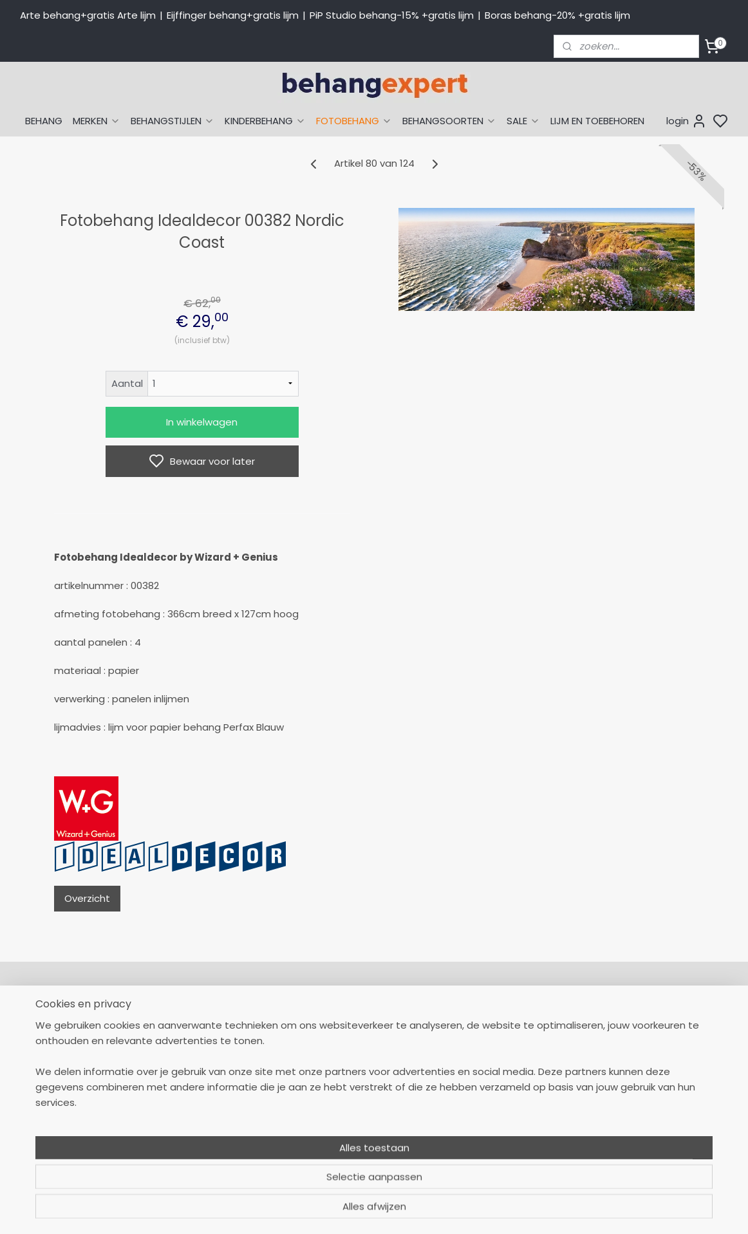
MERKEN (96, 120)
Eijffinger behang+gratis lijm (233, 15)
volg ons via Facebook (662, 1079)
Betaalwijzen (337, 1065)
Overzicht (87, 898)
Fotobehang (479, 1137)
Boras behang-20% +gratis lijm (557, 15)
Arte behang (479, 1036)
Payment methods (635, 1036)
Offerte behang (345, 1093)
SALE (523, 120)
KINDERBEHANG (265, 120)
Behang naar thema (498, 1022)
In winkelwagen (202, 422)
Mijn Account (338, 1022)
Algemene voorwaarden (364, 1137)
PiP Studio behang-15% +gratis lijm (392, 15)
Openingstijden (202, 1122)
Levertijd (328, 1050)
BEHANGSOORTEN (449, 120)
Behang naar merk (493, 1079)
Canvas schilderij (489, 1151)
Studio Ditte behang (497, 1065)
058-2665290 (245, 1022)
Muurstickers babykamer (507, 1108)
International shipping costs (655, 1050)
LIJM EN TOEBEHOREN (597, 120)
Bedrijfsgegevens (206, 1137)
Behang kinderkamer (498, 1093)
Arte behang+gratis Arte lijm (88, 15)
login (686, 121)
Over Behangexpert (353, 1122)
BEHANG (43, 120)
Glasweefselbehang (496, 1122)
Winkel (323, 1108)
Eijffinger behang (489, 1050)
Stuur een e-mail (207, 1108)
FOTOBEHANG (354, 120)
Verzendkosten (343, 1079)
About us (612, 1022)
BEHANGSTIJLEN (172, 120)
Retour (324, 1036)
